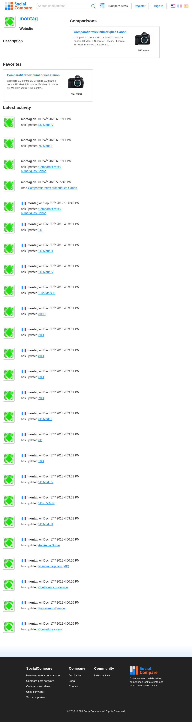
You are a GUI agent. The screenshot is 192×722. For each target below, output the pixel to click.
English (173, 6)
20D (41, 335)
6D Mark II (45, 419)
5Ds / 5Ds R (46, 503)
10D (41, 461)
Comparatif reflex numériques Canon (100, 32)
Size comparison (36, 697)
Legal (72, 680)
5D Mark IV (45, 124)
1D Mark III (45, 251)
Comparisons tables (38, 686)
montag (26, 119)
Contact (73, 686)
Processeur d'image (51, 608)
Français (179, 6)
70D (41, 398)
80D (41, 356)
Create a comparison (102, 6)
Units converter (35, 691)
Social (148, 670)
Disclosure (75, 675)
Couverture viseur (50, 629)
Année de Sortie (49, 545)
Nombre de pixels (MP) (53, 566)
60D (41, 377)
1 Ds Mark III (47, 293)
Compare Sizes (118, 6)
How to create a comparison (43, 675)
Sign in (158, 6)
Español (186, 6)
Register (140, 6)
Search (93, 6)
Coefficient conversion (53, 587)
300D (42, 314)
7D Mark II (45, 146)
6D (40, 440)
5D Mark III (45, 524)
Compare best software (40, 680)
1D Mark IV (45, 272)
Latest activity (102, 675)
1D (40, 230)
